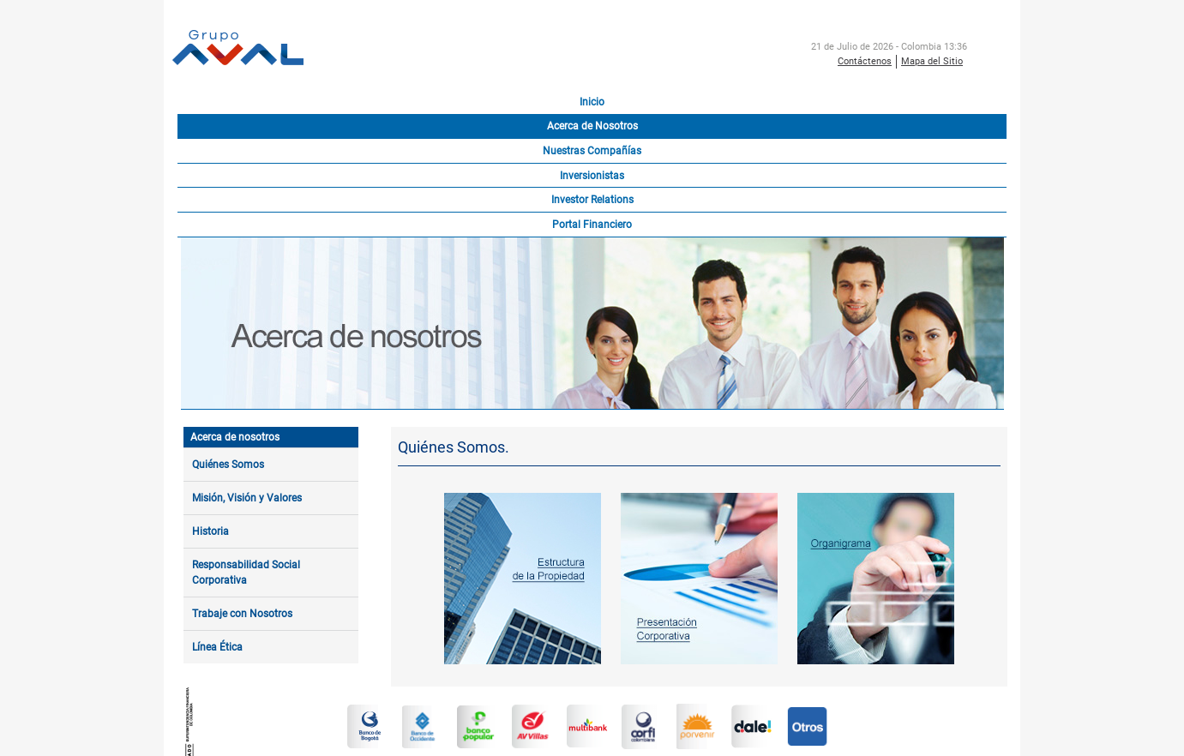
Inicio (592, 102)
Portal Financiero (592, 225)
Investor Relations (592, 200)
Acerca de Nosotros (592, 126)
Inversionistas (592, 176)
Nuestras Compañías (592, 151)
